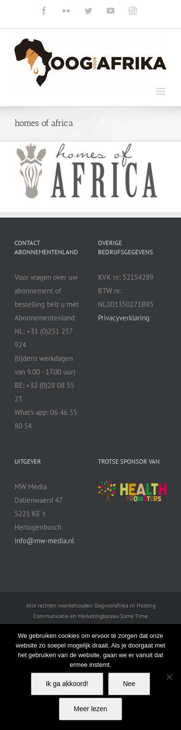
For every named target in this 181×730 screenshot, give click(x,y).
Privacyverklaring (124, 317)
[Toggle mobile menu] (161, 91)
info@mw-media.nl (44, 540)
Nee (129, 684)
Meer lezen (90, 709)
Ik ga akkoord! (67, 684)
